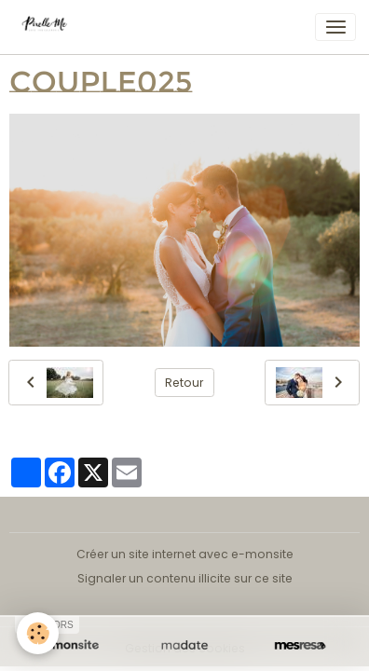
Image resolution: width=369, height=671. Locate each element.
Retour (184, 382)
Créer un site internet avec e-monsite (185, 554)
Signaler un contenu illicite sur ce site (185, 578)
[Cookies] (38, 633)
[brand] (50, 27)
